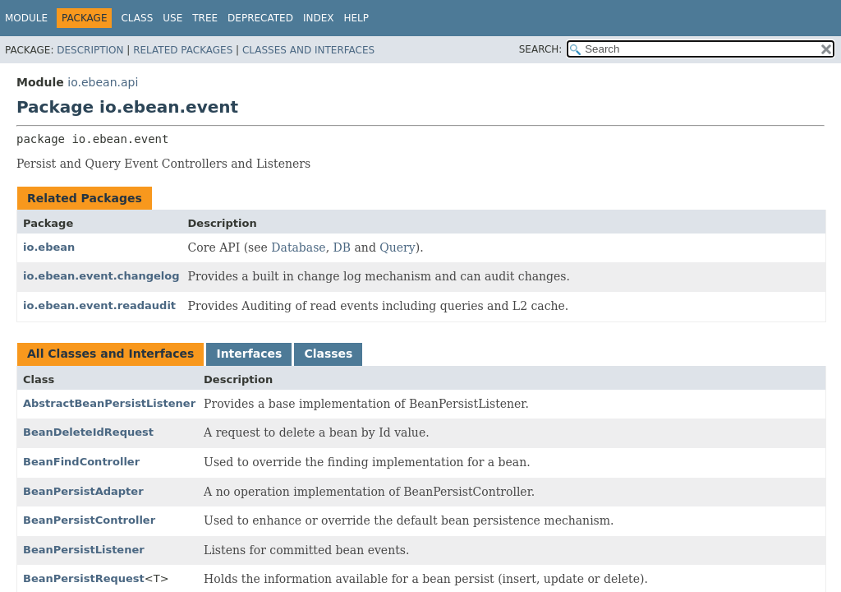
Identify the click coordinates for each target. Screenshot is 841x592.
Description (90, 50)
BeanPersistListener (84, 549)
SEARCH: (541, 49)
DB (342, 247)
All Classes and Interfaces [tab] (110, 353)
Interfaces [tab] (249, 353)
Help (356, 18)
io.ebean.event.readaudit (99, 305)
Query (397, 247)
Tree (205, 18)
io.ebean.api (102, 82)
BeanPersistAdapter (83, 491)
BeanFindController (81, 462)
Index (318, 18)
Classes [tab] (328, 353)
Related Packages (182, 50)
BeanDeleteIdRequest (88, 432)
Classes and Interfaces (308, 50)
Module (26, 18)
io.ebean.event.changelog (101, 276)
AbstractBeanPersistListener (109, 403)
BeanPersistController (89, 520)
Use (172, 18)
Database (298, 247)
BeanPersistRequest (84, 578)
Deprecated (260, 18)
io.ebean (49, 247)
